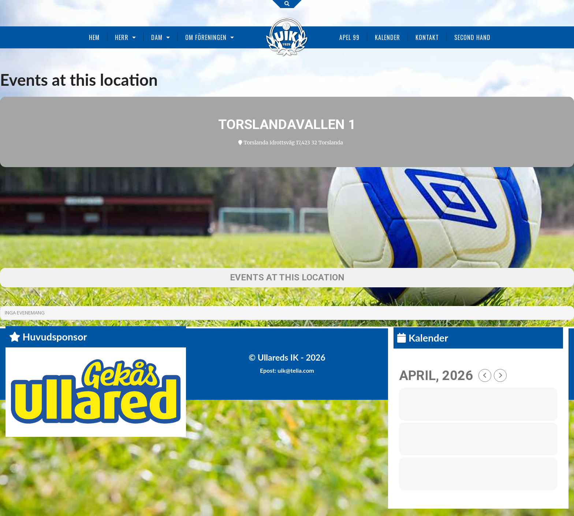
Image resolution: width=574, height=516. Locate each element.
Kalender (387, 37)
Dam (157, 37)
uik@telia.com (295, 370)
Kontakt (427, 37)
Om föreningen (206, 37)
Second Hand (472, 37)
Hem (94, 37)
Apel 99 (349, 37)
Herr (121, 37)
